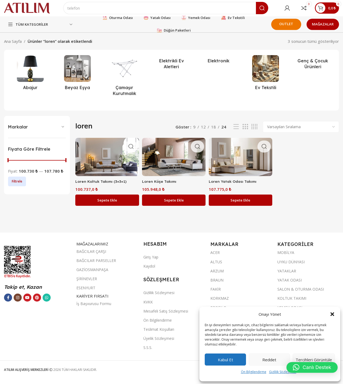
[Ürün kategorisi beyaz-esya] (77, 79)
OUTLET (286, 28)
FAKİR (215, 293)
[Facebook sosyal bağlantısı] (8, 302)
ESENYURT (85, 292)
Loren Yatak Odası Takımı (236, 185)
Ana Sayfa (13, 46)
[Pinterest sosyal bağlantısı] (37, 302)
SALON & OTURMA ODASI (300, 293)
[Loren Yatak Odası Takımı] (241, 161)
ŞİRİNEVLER (86, 282)
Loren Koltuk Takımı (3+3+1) (102, 185)
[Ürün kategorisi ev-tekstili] (266, 79)
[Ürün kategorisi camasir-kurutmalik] (124, 82)
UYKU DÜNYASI (291, 265)
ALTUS (216, 265)
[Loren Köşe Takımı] (173, 161)
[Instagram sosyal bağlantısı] (18, 302)
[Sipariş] (301, 132)
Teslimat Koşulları (158, 333)
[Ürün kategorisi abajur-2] (30, 79)
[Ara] (174, 11)
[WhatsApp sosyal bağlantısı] (47, 302)
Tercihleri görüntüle (314, 359)
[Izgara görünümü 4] (254, 132)
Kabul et (225, 359)
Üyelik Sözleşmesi (158, 342)
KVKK (148, 306)
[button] (332, 314)
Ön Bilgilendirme (253, 372)
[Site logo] (35, 10)
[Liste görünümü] (236, 132)
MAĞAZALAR (323, 29)
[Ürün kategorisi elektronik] (219, 65)
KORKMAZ (219, 302)
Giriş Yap (150, 261)
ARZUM (217, 274)
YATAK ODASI (289, 284)
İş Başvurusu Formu (93, 307)
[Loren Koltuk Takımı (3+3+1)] (106, 161)
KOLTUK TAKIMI (291, 302)
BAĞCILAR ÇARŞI (91, 255)
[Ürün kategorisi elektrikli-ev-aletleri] (171, 69)
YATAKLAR (286, 274)
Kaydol (149, 270)
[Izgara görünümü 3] (245, 132)
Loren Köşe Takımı (161, 185)
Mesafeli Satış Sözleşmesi (165, 315)
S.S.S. (147, 351)
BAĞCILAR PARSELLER (96, 264)
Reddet (269, 359)
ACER (215, 256)
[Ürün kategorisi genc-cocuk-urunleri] (313, 69)
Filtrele (17, 186)
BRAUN (216, 284)
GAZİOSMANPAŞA (92, 273)
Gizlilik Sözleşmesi (282, 372)
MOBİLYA (285, 256)
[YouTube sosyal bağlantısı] (27, 302)
